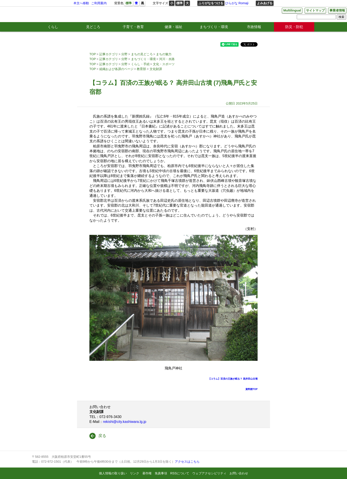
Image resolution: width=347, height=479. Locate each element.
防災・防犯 (294, 27)
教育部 (141, 69)
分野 (124, 54)
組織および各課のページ (116, 69)
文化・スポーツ (164, 64)
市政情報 (254, 27)
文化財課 (156, 69)
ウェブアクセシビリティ (209, 473)
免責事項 (161, 473)
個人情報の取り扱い (113, 473)
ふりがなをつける (211, 3)
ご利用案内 (99, 3)
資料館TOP (251, 389)
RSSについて (179, 473)
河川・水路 (167, 59)
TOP (92, 54)
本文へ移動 (81, 3)
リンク (134, 473)
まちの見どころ (142, 54)
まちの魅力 (164, 54)
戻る (102, 435)
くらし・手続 (140, 64)
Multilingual (292, 10)
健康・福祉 (173, 27)
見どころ (93, 27)
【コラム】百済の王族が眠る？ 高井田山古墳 (233, 378)
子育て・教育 (133, 27)
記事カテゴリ (108, 54)
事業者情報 (337, 10)
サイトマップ (315, 10)
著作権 (147, 473)
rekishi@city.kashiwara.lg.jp (124, 422)
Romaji (244, 3)
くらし (53, 27)
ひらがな (231, 3)
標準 (128, 3)
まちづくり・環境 (214, 27)
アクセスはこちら (187, 461)
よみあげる (264, 3)
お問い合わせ (238, 473)
